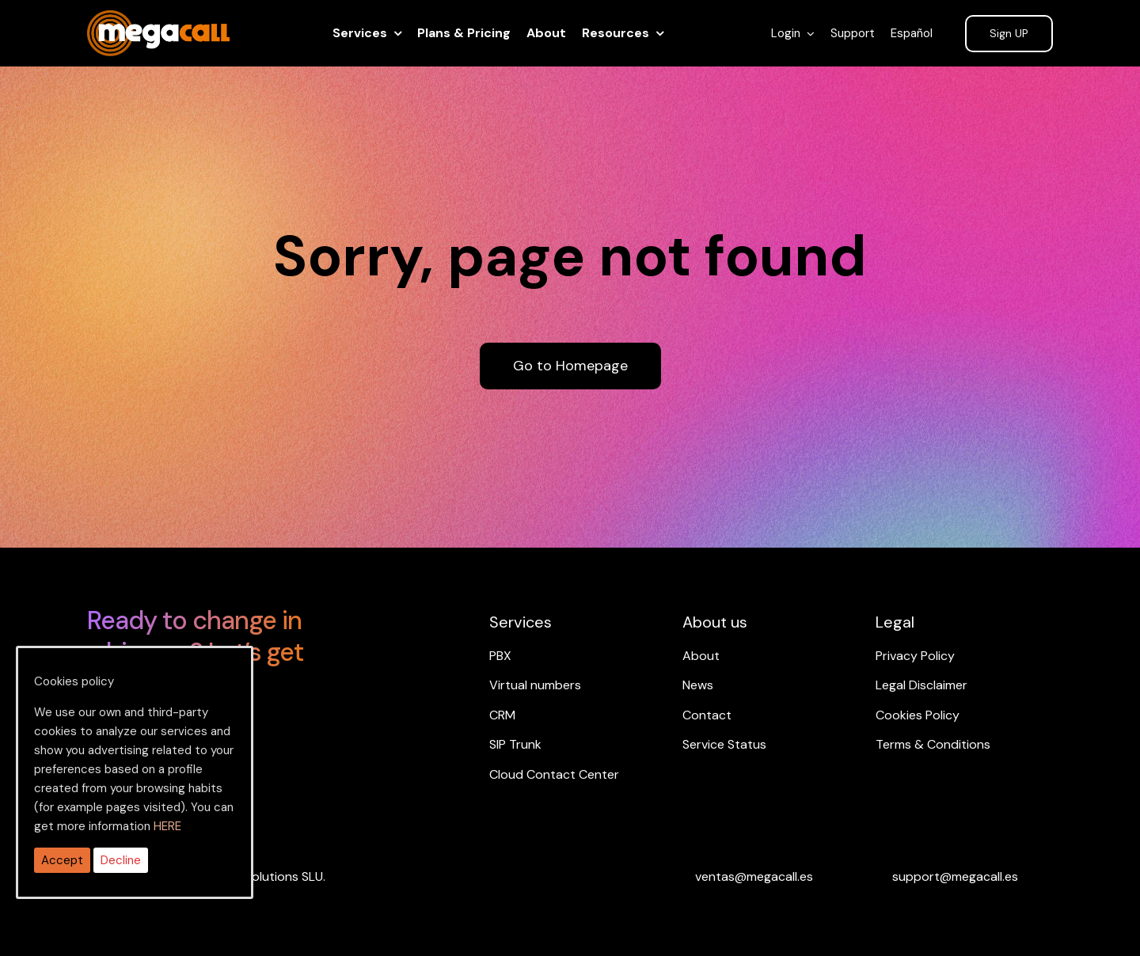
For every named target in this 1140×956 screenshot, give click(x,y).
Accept (62, 860)
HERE (167, 826)
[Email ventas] (754, 876)
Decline (121, 860)
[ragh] (158, 20)
